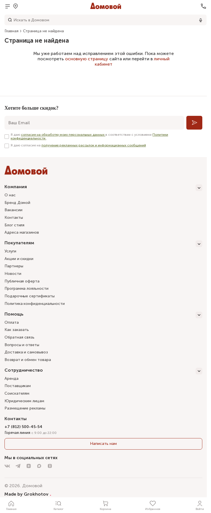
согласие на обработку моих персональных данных (63, 135)
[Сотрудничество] (103, 371)
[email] (94, 123)
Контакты (13, 217)
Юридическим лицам (24, 401)
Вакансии (13, 210)
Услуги (10, 251)
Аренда (11, 378)
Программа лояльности (26, 288)
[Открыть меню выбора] (15, 6)
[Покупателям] (103, 243)
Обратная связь (19, 337)
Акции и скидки (18, 258)
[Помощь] (103, 315)
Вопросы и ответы (21, 344)
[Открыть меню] (7, 6)
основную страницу (86, 58)
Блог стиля (14, 225)
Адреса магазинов (21, 232)
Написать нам (103, 443)
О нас (10, 195)
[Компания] (103, 187)
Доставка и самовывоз (26, 352)
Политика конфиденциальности (34, 303)
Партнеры (13, 266)
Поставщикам (17, 385)
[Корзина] (105, 505)
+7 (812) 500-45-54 (23, 427)
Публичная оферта (22, 281)
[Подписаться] (194, 123)
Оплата (11, 322)
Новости (12, 273)
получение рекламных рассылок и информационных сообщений (93, 145)
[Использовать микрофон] (200, 20)
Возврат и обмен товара (27, 359)
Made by (27, 494)
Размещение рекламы (24, 408)
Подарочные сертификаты (29, 296)
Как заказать (16, 329)
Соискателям (16, 393)
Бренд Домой (17, 202)
